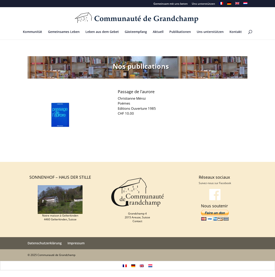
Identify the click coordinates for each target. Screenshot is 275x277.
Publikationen (180, 32)
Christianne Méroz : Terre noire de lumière (213, 157)
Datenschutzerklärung (45, 243)
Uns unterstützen (203, 4)
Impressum (76, 243)
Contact (137, 221)
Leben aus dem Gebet (102, 32)
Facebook (225, 183)
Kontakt (235, 32)
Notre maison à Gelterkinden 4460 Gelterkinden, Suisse (60, 217)
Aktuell (158, 32)
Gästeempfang (136, 32)
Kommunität (32, 32)
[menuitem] (221, 4)
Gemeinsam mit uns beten (170, 4)
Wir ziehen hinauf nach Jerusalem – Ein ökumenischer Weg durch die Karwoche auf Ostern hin (101, 157)
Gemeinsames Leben (64, 32)
